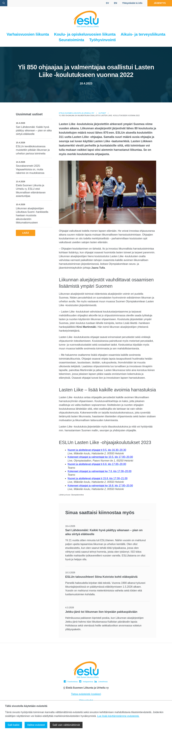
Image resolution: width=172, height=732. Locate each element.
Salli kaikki (14, 725)
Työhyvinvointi (102, 40)
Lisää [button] (25, 233)
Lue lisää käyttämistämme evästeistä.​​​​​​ (118, 716)
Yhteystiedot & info (132, 3)
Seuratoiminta (71, 40)
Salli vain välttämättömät (66, 725)
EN (115, 3)
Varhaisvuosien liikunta (28, 34)
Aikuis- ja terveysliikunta (143, 34)
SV (107, 3)
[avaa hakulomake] (3, 3)
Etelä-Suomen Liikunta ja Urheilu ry (76, 113)
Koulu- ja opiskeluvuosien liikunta (85, 34)
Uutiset (102, 113)
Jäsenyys (160, 3)
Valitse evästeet (36, 725)
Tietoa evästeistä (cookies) (86, 694)
